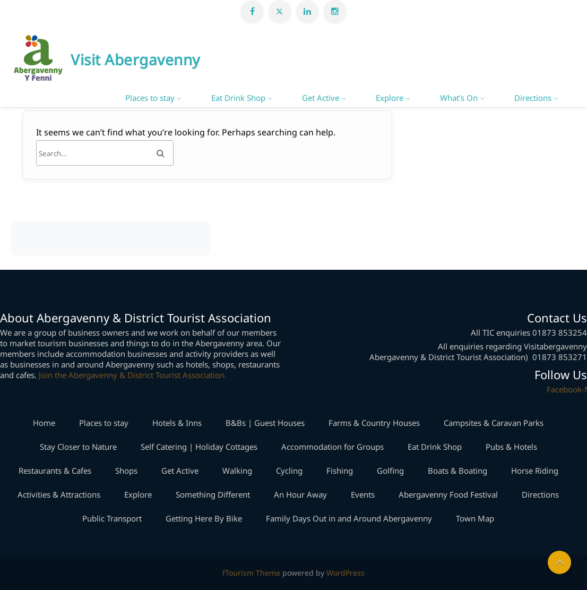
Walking (237, 470)
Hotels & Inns (177, 422)
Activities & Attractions (59, 494)
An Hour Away (300, 494)
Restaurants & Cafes (55, 470)
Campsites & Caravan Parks (493, 422)
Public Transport (112, 518)
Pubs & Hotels (511, 446)
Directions (532, 97)
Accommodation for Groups (332, 446)
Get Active (320, 97)
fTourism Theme (251, 573)
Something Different (213, 494)
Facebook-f (567, 389)
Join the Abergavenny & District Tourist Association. (133, 375)
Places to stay (150, 97)
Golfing (390, 470)
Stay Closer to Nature (78, 446)
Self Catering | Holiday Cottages (199, 446)
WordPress (345, 573)
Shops (126, 470)
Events (363, 494)
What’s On (459, 97)
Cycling (289, 470)
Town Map (475, 518)
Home (44, 422)
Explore (389, 97)
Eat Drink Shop (238, 97)
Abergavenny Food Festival (448, 494)
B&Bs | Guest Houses (265, 422)
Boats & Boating (457, 470)
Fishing (339, 470)
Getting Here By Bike (204, 518)
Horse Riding (534, 470)
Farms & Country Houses (374, 422)
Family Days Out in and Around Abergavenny (349, 518)
